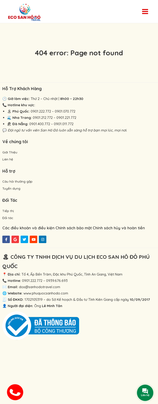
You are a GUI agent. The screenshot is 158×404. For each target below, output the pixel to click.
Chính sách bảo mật (73, 227)
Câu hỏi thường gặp (17, 181)
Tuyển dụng (11, 188)
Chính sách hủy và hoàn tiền (119, 227)
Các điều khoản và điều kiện (28, 227)
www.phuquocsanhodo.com (45, 293)
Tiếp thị (8, 211)
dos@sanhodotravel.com (39, 287)
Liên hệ (7, 159)
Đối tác (7, 218)
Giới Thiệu (9, 152)
